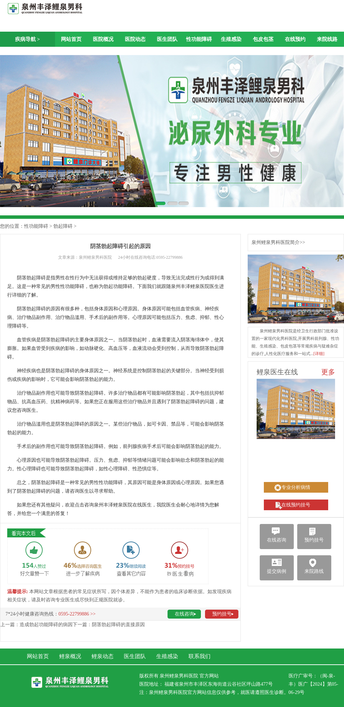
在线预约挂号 (295, 504)
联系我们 (200, 656)
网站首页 (71, 39)
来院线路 (327, 39)
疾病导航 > (27, 39)
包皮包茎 (263, 39)
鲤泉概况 (70, 656)
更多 (328, 372)
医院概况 (103, 39)
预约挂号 (222, 614)
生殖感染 (231, 39)
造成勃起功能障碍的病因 (46, 624)
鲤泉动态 (103, 656)
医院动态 (135, 39)
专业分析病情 (295, 487)
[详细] (318, 353)
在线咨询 (184, 614)
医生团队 (167, 39)
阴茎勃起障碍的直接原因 (118, 624)
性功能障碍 (199, 39)
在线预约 (295, 39)
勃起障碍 (63, 226)
